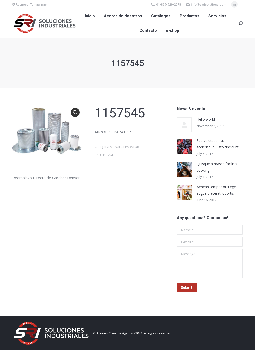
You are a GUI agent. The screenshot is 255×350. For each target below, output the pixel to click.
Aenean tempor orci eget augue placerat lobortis (217, 190)
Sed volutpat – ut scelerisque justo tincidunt (218, 143)
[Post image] (184, 124)
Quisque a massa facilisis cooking (217, 167)
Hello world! (206, 119)
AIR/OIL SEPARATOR (124, 146)
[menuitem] (90, 16)
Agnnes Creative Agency (114, 333)
